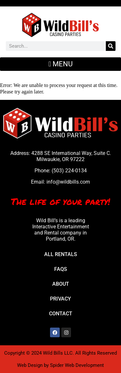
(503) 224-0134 (69, 170)
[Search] (111, 46)
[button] (60, 64)
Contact (60, 314)
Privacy (60, 299)
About (60, 284)
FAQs (60, 269)
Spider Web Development (77, 365)
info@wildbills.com (68, 182)
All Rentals (60, 254)
